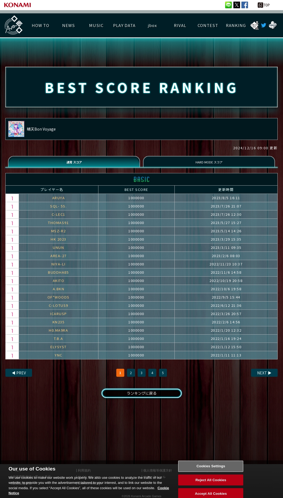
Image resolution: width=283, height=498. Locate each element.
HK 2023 (58, 243)
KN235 (59, 326)
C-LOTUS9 (58, 310)
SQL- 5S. (58, 210)
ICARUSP (58, 318)
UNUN (58, 252)
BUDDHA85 (58, 277)
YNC (58, 359)
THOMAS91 (58, 227)
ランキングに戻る (141, 399)
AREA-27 (58, 260)
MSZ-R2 (58, 235)
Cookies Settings (211, 472)
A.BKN (59, 293)
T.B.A (58, 343)
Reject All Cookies (211, 486)
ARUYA (58, 202)
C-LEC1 (58, 219)
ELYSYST (58, 351)
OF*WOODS (58, 301)
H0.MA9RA (58, 335)
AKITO (59, 285)
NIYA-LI (58, 268)
